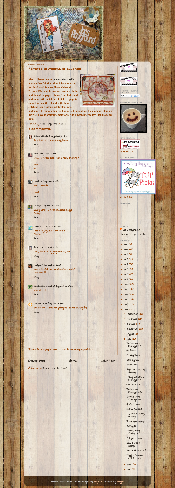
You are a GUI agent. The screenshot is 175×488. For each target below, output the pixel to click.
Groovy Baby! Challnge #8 (133, 432)
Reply (36, 145)
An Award (131, 351)
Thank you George (135, 421)
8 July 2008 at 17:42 (50, 181)
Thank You (131, 365)
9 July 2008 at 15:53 (49, 206)
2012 (126, 289)
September (133, 329)
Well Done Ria (133, 384)
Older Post (108, 361)
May (129, 469)
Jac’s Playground (131, 230)
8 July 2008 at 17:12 (48, 154)
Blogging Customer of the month (135, 457)
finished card (133, 404)
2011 (126, 294)
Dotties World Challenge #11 (133, 344)
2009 (126, 304)
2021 (126, 244)
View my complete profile (133, 234)
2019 (126, 254)
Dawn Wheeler (41, 136)
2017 (126, 264)
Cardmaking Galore (43, 286)
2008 (126, 309)
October (131, 324)
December (133, 314)
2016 (126, 269)
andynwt (97, 482)
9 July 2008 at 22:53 (47, 247)
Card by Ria (132, 360)
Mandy (37, 181)
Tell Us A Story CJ (136, 450)
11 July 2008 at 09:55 (63, 286)
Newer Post (36, 361)
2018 (126, 259)
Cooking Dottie (133, 355)
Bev (36, 247)
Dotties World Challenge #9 (133, 398)
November (132, 319)
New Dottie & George (133, 444)
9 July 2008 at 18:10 (51, 226)
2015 (126, 274)
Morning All (131, 426)
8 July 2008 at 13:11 (58, 136)
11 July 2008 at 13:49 (54, 303)
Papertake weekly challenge (135, 371)
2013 (126, 284)
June (130, 464)
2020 (126, 249)
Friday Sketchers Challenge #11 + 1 (135, 378)
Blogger (120, 482)
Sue (36, 154)
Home (73, 361)
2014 (126, 279)
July (129, 339)
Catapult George (134, 438)
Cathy (36, 206)
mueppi (37, 265)
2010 (126, 299)
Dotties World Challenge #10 (134, 391)
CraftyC (38, 226)
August (131, 334)
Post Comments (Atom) (55, 368)
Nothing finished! (134, 409)
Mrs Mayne (39, 303)
